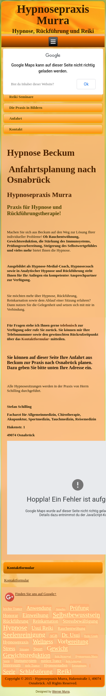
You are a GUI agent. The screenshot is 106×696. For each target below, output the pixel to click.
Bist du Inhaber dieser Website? (32, 84)
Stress (9, 648)
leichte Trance (12, 609)
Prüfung (79, 607)
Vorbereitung (72, 641)
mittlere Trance (51, 661)
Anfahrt (15, 118)
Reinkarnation (46, 621)
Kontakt (15, 129)
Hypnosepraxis (16, 642)
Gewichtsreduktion (26, 654)
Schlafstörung (36, 671)
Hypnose (15, 627)
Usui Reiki (42, 628)
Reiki (64, 671)
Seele (6, 660)
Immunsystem (25, 660)
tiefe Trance (32, 665)
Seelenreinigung (24, 634)
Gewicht (57, 648)
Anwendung (39, 608)
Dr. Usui (71, 635)
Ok (86, 84)
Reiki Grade (91, 635)
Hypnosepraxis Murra (53, 15)
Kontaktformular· (36, 339)
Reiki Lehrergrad (73, 661)
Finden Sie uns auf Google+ (36, 594)
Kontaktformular (16, 580)
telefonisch (69, 325)
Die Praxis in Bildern (25, 107)
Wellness (43, 641)
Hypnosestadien (56, 665)
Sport (38, 649)
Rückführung (16, 621)
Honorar (10, 615)
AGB (53, 635)
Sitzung (24, 649)
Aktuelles (61, 609)
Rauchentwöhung (71, 628)
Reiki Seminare (21, 97)
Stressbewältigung (80, 621)
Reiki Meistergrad (63, 656)
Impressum (12, 665)
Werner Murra (61, 691)
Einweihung (35, 615)
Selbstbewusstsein (76, 614)
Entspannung (79, 665)
